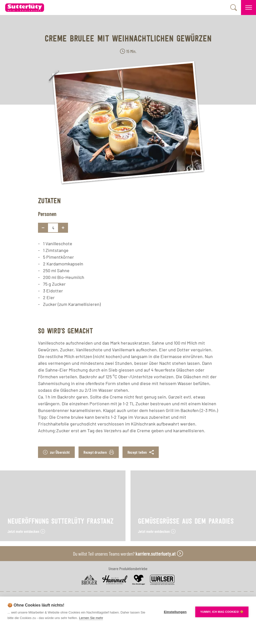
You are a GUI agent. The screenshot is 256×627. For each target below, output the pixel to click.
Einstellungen (175, 612)
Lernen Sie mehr (91, 618)
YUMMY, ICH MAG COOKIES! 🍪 (222, 611)
